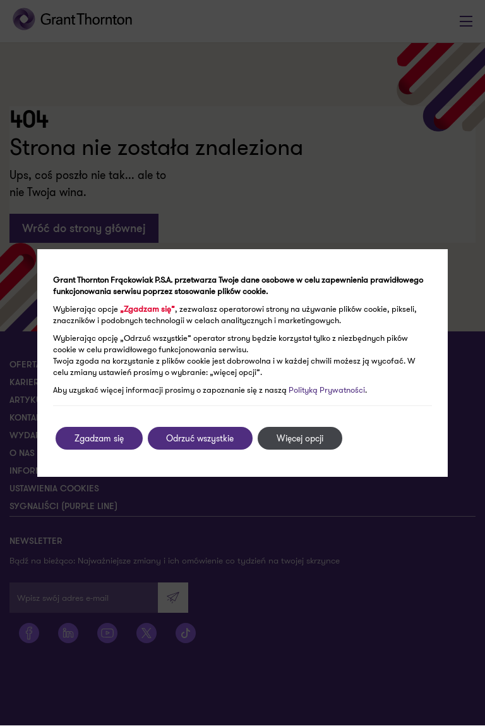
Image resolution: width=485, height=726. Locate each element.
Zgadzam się (99, 438)
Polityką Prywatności (327, 390)
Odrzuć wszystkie (200, 438)
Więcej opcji (300, 438)
